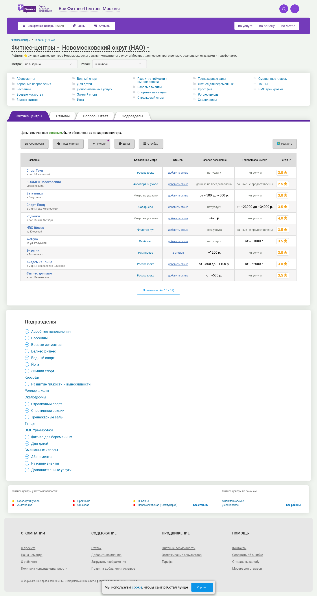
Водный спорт (87, 78)
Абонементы (26, 78)
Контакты (239, 548)
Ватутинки (34, 193)
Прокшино (81, 501)
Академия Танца (39, 262)
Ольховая (81, 505)
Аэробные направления (34, 83)
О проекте (28, 548)
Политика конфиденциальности (44, 568)
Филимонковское (233, 501)
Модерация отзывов (247, 568)
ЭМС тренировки (270, 89)
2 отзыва (178, 252)
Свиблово (145, 241)
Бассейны (24, 89)
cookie (137, 587)
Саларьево (145, 207)
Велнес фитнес (27, 99)
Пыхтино (141, 501)
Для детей (84, 83)
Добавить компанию (106, 555)
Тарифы (167, 561)
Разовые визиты (150, 87)
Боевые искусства (30, 94)
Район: (85, 64)
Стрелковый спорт (151, 97)
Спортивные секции (152, 92)
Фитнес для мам (39, 273)
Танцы (263, 83)
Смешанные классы (273, 78)
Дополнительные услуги (94, 89)
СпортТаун (34, 171)
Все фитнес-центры (43, 25)
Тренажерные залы (212, 78)
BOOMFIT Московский (43, 182)
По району (40, 40)
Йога (80, 99)
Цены (79, 25)
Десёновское (230, 505)
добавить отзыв (178, 172)
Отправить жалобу (245, 561)
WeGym (32, 239)
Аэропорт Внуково (145, 184)
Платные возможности (178, 548)
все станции (200, 504)
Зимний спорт (87, 94)
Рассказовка (145, 172)
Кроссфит (205, 89)
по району (267, 26)
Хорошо (202, 587)
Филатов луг (145, 229)
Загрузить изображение (108, 561)
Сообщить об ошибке (247, 555)
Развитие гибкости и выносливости (153, 80)
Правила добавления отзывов (113, 568)
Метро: (16, 64)
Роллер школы (208, 94)
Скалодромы (207, 99)
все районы (293, 504)
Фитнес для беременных (216, 83)
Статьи (96, 548)
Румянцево (145, 252)
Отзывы (102, 25)
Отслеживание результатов (182, 555)
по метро (288, 26)
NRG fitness (35, 228)
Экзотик (32, 251)
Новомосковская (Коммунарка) (155, 505)
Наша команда (31, 555)
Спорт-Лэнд (35, 205)
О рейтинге (29, 561)
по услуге (245, 26)
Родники (33, 216)
